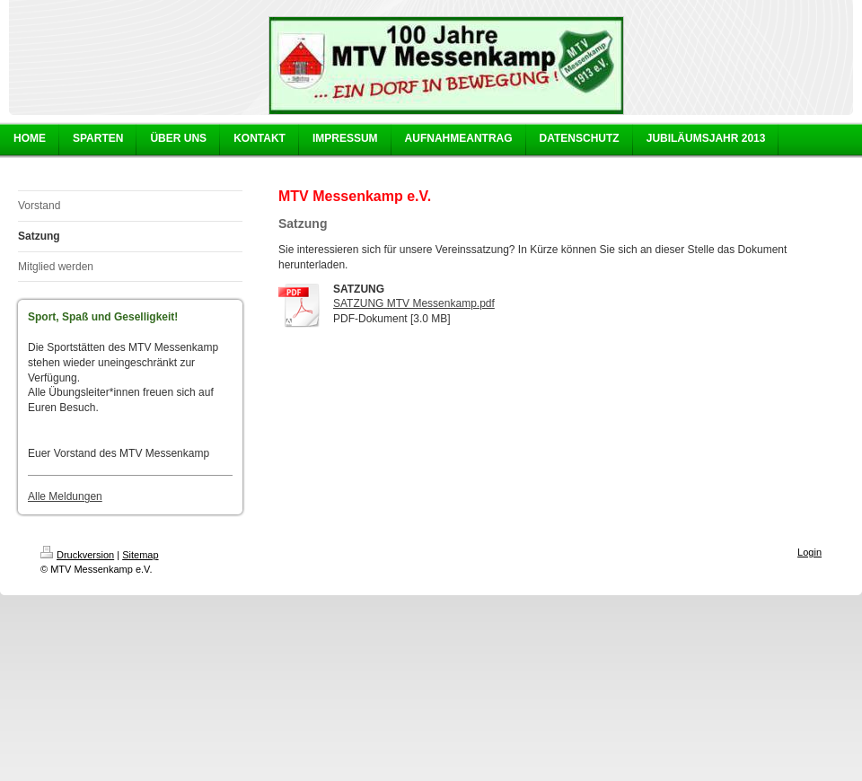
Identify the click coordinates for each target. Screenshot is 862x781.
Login (809, 552)
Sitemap (140, 554)
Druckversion (77, 554)
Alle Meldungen (65, 496)
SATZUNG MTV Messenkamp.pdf (414, 303)
